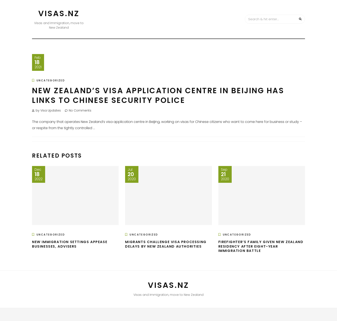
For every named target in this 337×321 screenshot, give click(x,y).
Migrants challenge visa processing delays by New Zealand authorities (165, 244)
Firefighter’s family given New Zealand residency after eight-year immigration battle (260, 246)
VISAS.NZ (59, 13)
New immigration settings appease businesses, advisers (69, 244)
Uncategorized (51, 80)
